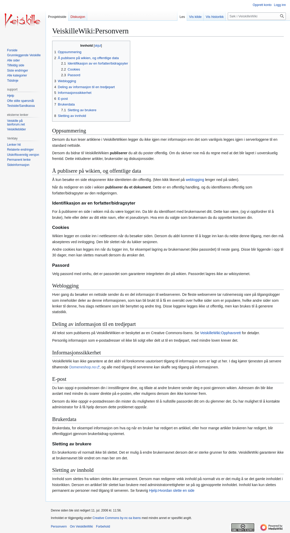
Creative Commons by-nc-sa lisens (117, 518)
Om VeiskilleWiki (81, 526)
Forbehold (103, 526)
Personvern (59, 526)
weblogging (195, 180)
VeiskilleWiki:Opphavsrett (220, 333)
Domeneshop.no (82, 367)
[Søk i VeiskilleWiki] (257, 16)
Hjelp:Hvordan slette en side (172, 490)
